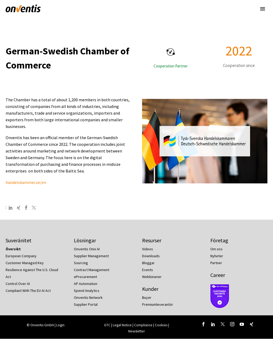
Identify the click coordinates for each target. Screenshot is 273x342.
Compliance (143, 328)
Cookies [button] (161, 328)
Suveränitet (18, 243)
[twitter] (222, 327)
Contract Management (91, 273)
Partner (216, 266)
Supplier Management (91, 259)
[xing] (251, 327)
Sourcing (81, 266)
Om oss (216, 252)
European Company (21, 259)
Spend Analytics (86, 293)
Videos (147, 252)
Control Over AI (18, 286)
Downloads (151, 259)
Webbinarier (152, 279)
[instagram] (232, 327)
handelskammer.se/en (26, 185)
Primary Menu (262, 8)
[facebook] (203, 327)
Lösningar (85, 243)
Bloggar (148, 266)
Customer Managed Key (25, 266)
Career (217, 278)
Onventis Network (88, 300)
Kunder (150, 292)
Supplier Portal (86, 307)
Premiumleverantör (157, 307)
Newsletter (136, 334)
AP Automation (85, 286)
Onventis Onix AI (87, 252)
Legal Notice (123, 328)
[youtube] (242, 327)
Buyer (146, 300)
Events (147, 273)
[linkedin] (213, 327)
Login (60, 328)
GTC (107, 328)
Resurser (151, 243)
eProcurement (85, 279)
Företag (219, 243)
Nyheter (216, 259)
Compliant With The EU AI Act (28, 293)
